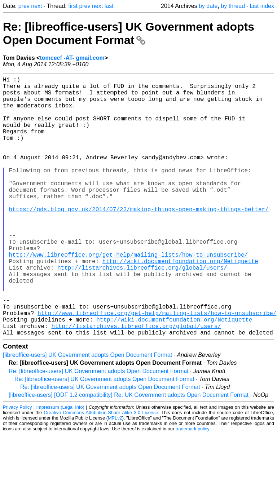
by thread (233, 6)
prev (24, 6)
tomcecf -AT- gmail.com (72, 58)
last (109, 6)
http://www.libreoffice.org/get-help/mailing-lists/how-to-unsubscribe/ (128, 295)
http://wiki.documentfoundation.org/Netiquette (180, 303)
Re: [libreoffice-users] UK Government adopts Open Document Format (128, 33)
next (36, 6)
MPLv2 (115, 475)
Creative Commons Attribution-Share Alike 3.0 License (101, 470)
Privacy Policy (17, 464)
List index (262, 6)
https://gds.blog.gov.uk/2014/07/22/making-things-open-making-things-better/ (139, 239)
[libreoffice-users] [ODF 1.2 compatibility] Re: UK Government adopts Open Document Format (129, 452)
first (73, 6)
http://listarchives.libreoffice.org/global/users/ (142, 311)
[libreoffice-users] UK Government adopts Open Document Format (87, 412)
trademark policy (192, 486)
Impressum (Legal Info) (60, 464)
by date (208, 6)
